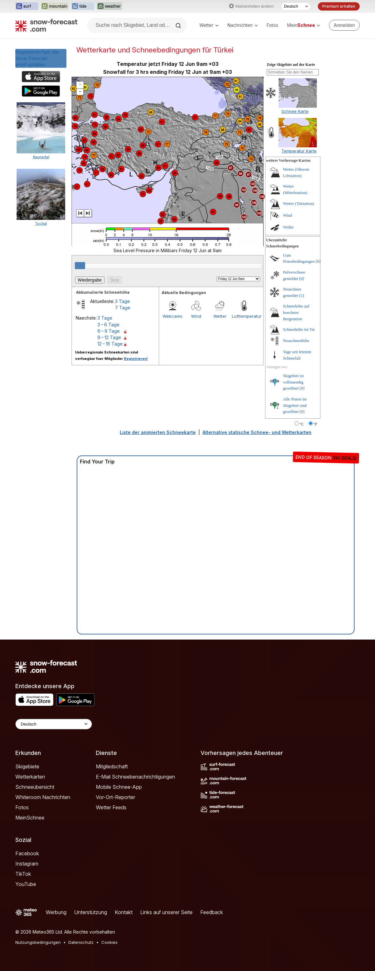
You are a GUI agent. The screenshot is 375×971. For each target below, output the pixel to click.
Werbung (56, 912)
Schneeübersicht (34, 787)
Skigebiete (27, 766)
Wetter (208, 25)
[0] (318, 261)
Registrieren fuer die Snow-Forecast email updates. (37, 58)
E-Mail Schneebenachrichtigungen (135, 776)
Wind (196, 316)
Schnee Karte (295, 111)
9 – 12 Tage (109, 337)
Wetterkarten (30, 776)
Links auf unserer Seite (166, 912)
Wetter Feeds (111, 807)
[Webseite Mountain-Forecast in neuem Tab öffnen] (55, 6)
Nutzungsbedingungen (38, 942)
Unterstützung (90, 912)
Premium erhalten (338, 6)
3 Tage (122, 301)
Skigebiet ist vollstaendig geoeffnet (293, 382)
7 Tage (122, 307)
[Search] (179, 25)
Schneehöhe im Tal (299, 329)
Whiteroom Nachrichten (42, 797)
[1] (301, 295)
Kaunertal (41, 157)
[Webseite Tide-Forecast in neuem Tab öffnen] (82, 6)
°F (315, 424)
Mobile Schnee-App (119, 787)
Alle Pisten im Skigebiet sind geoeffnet (295, 405)
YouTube (25, 884)
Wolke (288, 227)
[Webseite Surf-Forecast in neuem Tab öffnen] (26, 6)
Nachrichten (242, 25)
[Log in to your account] (344, 25)
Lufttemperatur (244, 316)
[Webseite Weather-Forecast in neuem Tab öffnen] (109, 6)
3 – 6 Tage (108, 324)
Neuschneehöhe (296, 340)
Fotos (272, 25)
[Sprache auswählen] (295, 6)
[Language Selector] (53, 724)
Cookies (109, 942)
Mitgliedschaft (112, 766)
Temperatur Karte (299, 150)
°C (302, 424)
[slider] (80, 265)
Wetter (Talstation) (298, 203)
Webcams (172, 316)
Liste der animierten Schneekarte (158, 432)
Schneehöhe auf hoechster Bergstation (296, 312)
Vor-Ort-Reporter (115, 797)
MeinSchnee (29, 817)
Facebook (27, 853)
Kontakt (124, 912)
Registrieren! (136, 358)
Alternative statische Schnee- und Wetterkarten (257, 432)
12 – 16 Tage (110, 343)
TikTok (23, 874)
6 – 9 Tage (108, 331)
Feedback (211, 912)
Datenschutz (81, 942)
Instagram (26, 863)
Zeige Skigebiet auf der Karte (291, 64)
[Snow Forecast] (46, 25)
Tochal (41, 223)
